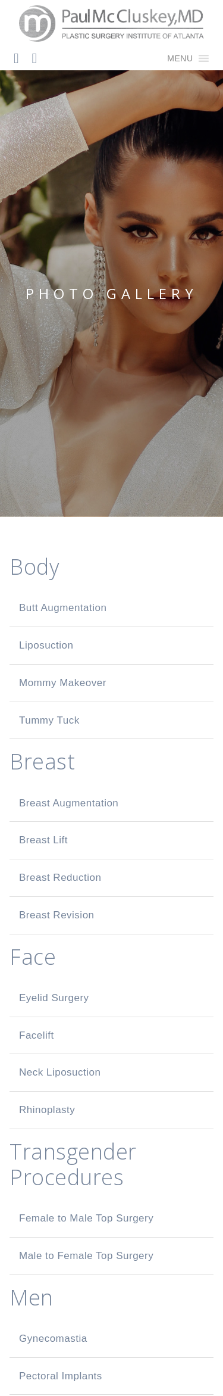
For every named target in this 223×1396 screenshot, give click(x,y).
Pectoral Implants (60, 1376)
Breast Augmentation (68, 803)
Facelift (36, 1035)
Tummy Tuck (49, 720)
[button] (180, 58)
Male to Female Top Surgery (86, 1255)
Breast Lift (43, 840)
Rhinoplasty (47, 1109)
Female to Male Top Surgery (86, 1218)
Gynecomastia (53, 1338)
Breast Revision (57, 915)
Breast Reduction (60, 877)
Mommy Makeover (62, 682)
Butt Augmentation (62, 607)
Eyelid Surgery (54, 998)
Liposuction (46, 645)
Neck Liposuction (59, 1072)
